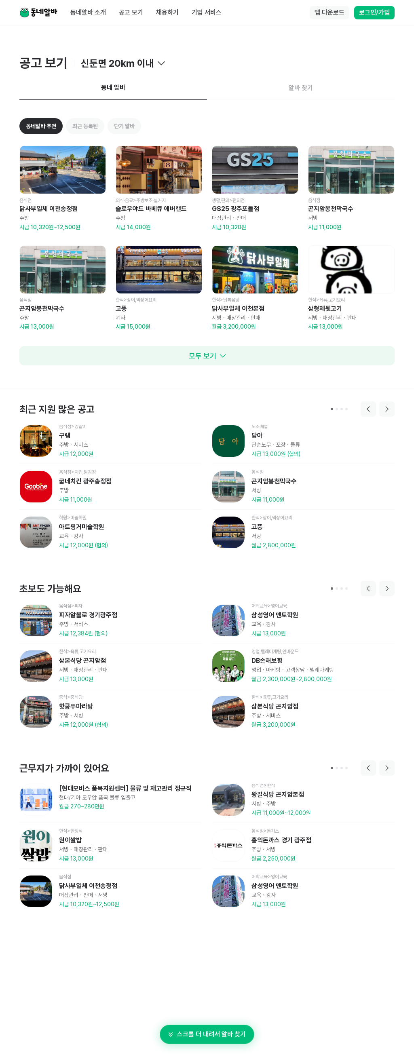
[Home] (38, 13)
